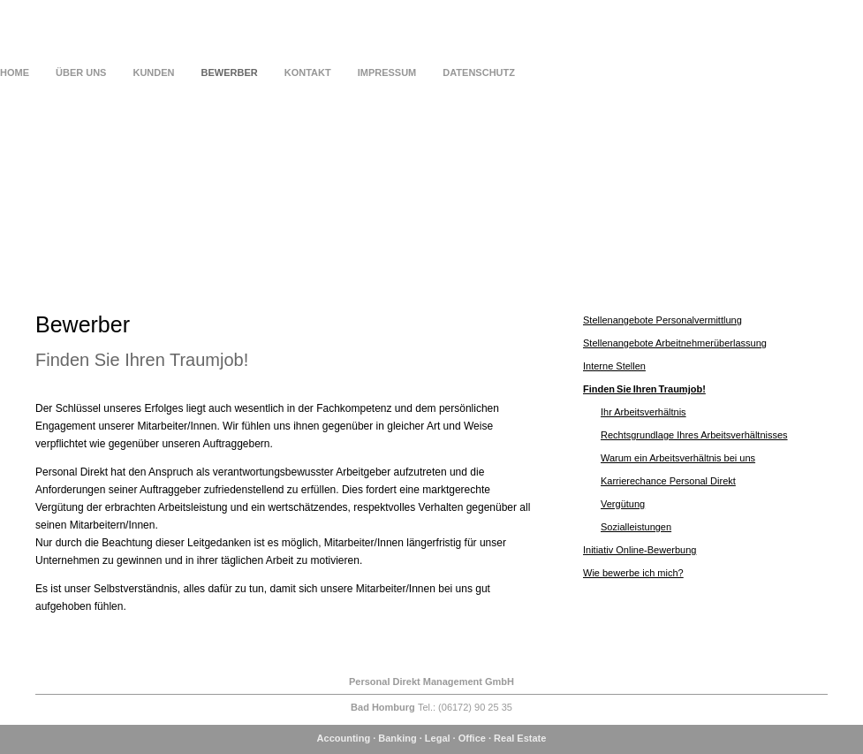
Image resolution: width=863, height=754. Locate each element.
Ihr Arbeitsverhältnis (643, 412)
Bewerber (229, 72)
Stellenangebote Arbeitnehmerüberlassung (675, 343)
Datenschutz (479, 72)
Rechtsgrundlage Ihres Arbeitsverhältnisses (694, 435)
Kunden (153, 72)
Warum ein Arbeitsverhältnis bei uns (678, 458)
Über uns (81, 72)
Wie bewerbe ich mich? (633, 572)
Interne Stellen (614, 366)
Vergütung (623, 504)
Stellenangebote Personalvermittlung (662, 320)
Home (14, 72)
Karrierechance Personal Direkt (668, 481)
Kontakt (307, 72)
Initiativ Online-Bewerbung (639, 550)
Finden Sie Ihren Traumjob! (644, 389)
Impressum (387, 72)
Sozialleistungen (636, 527)
